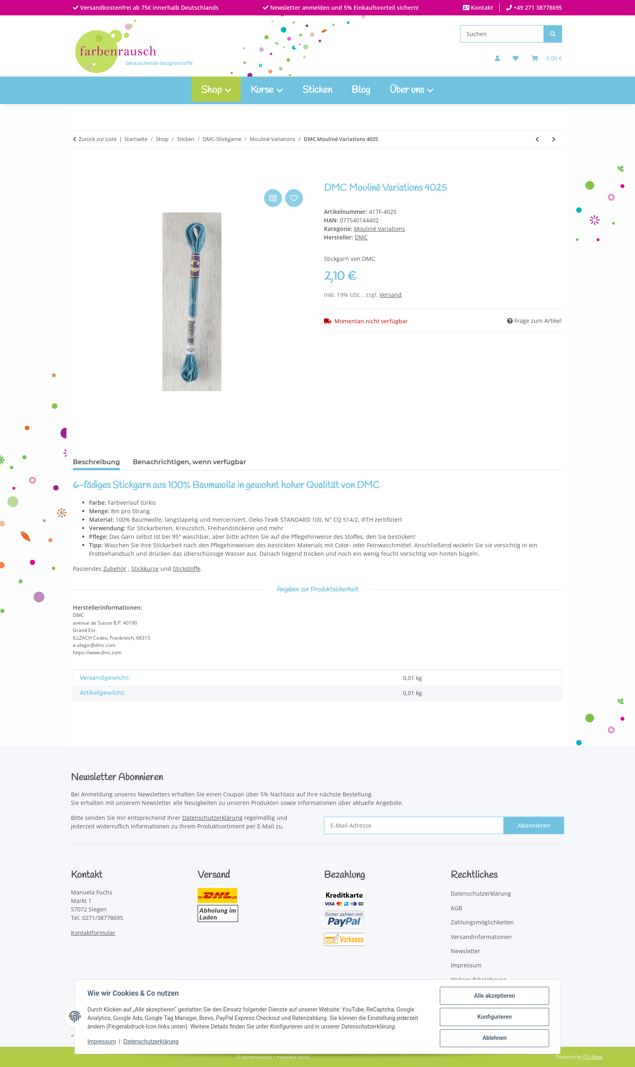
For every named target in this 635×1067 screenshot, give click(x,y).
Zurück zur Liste (98, 139)
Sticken (317, 90)
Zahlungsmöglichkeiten (482, 922)
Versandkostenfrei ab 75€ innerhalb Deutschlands (149, 7)
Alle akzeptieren (493, 996)
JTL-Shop (593, 1056)
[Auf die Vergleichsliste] (273, 198)
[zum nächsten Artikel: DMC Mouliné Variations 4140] (554, 139)
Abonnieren (534, 825)
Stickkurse (145, 568)
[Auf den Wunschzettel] (294, 198)
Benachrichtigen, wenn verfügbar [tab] (189, 462)
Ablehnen (494, 1038)
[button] (497, 58)
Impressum (102, 1042)
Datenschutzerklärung (151, 1042)
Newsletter (465, 951)
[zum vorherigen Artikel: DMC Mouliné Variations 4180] (537, 139)
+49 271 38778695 (537, 7)
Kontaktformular (93, 933)
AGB (456, 908)
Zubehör (114, 568)
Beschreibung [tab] (96, 462)
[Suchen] (502, 34)
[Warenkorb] (547, 58)
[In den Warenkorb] (79, 178)
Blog (361, 90)
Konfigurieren (494, 1017)
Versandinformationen (481, 937)
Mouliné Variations (379, 229)
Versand (390, 295)
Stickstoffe (186, 568)
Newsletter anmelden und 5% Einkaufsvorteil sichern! (343, 7)
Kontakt (481, 7)
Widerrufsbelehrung (478, 980)
